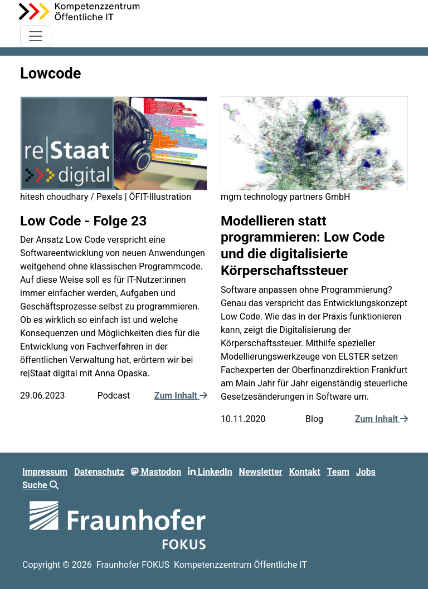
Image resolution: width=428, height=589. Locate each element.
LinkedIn (210, 472)
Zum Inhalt (180, 395)
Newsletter (261, 472)
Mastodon (156, 472)
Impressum (44, 472)
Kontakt (304, 472)
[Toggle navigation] (35, 36)
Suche (40, 485)
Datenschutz (99, 472)
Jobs (366, 472)
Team (338, 472)
